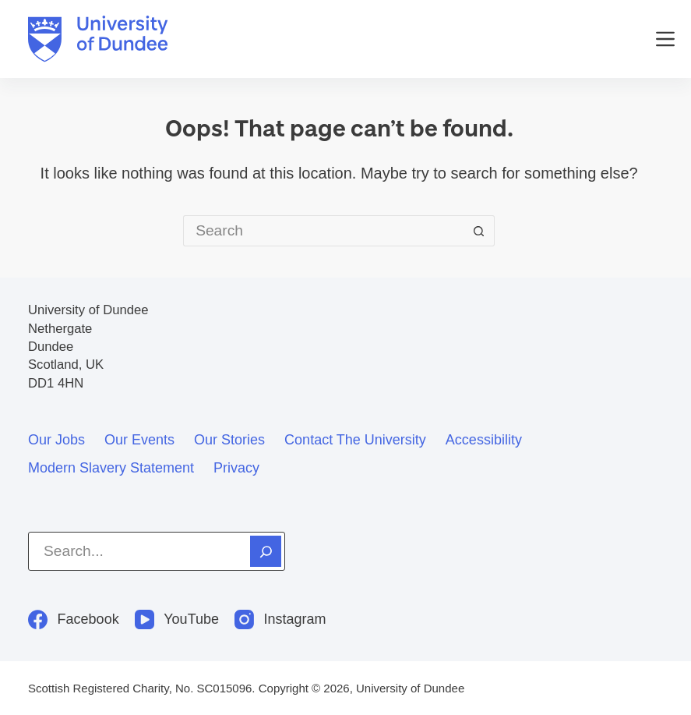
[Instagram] (280, 619)
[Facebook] (73, 619)
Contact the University (355, 440)
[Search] (265, 551)
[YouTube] (177, 619)
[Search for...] (323, 230)
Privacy (236, 468)
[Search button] (479, 230)
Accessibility (484, 440)
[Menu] (665, 39)
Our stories (229, 440)
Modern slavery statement (111, 468)
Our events (139, 440)
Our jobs (56, 440)
